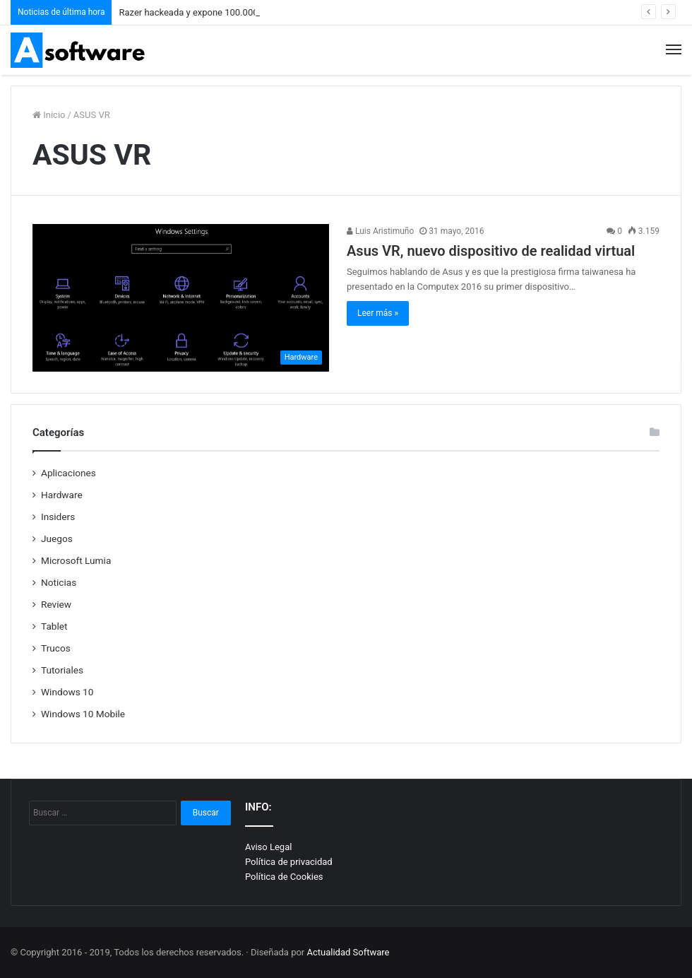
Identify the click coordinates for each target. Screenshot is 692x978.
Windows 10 (67, 691)
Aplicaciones (68, 472)
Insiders (58, 516)
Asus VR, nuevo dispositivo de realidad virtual (491, 250)
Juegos (57, 538)
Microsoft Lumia (76, 560)
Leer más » (377, 313)
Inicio (48, 115)
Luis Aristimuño (380, 231)
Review (56, 604)
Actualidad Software (348, 952)
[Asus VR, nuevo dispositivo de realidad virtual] (180, 298)
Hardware (62, 494)
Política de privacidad (289, 861)
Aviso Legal (268, 847)
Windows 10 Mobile (83, 713)
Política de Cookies (284, 876)
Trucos (56, 648)
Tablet (54, 626)
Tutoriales (62, 670)
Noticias (58, 582)
